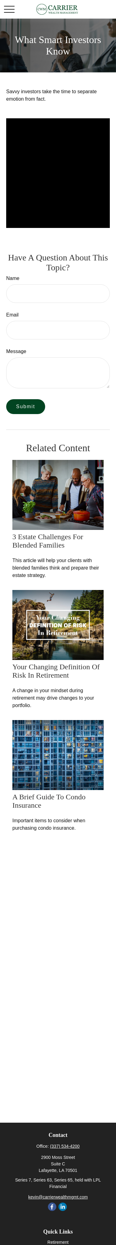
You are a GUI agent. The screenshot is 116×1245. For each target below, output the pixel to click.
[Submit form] (25, 406)
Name (12, 278)
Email (12, 314)
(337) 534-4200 (65, 1146)
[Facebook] (52, 1207)
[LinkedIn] (62, 1207)
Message (16, 351)
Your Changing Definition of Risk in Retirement (56, 671)
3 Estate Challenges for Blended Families (47, 541)
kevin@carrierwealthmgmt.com (58, 1197)
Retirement (57, 1242)
